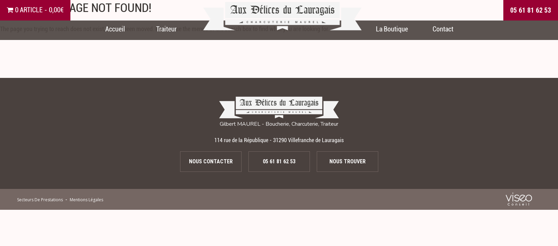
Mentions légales (86, 199)
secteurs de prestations (40, 199)
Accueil (115, 29)
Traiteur (166, 29)
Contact (443, 29)
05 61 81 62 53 (530, 10)
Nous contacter (211, 161)
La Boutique (392, 29)
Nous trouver (347, 161)
